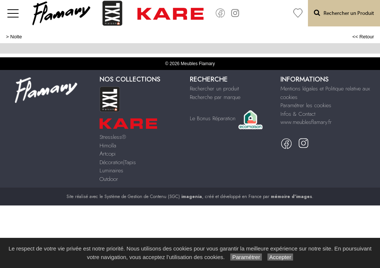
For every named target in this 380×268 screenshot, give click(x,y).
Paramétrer (246, 257)
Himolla (108, 145)
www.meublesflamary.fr (306, 122)
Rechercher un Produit (344, 12)
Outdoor (109, 179)
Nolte (16, 36)
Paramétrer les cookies (305, 105)
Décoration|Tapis (118, 162)
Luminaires (111, 170)
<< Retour (363, 36)
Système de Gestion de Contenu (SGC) (153, 196)
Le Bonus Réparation (213, 118)
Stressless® (113, 137)
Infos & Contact (297, 114)
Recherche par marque (215, 97)
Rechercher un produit (214, 88)
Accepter (280, 257)
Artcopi (108, 154)
